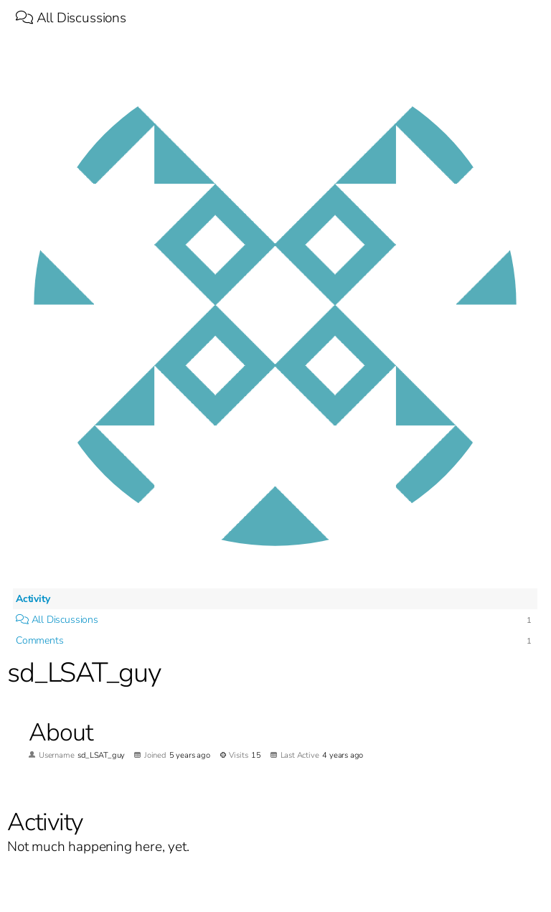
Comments (39, 640)
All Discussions (71, 18)
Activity (33, 599)
